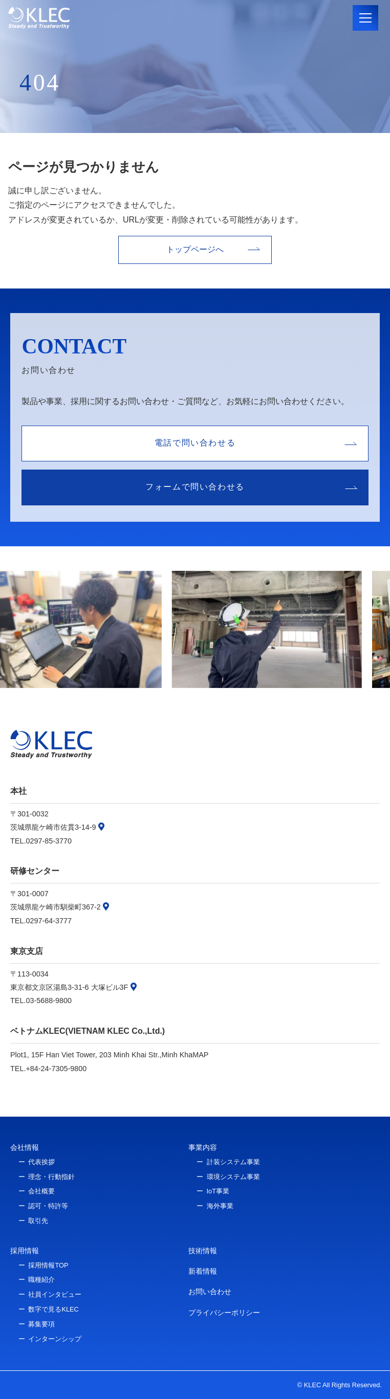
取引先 (38, 1221)
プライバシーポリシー (224, 1312)
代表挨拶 (41, 1162)
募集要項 (41, 1324)
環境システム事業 (233, 1177)
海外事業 (220, 1206)
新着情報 (202, 1271)
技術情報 (202, 1251)
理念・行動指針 (51, 1177)
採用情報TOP (48, 1265)
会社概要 (41, 1191)
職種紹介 (41, 1279)
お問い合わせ (209, 1291)
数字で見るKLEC (53, 1309)
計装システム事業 (233, 1162)
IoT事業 (218, 1191)
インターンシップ (54, 1339)
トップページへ (195, 249)
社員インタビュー (54, 1294)
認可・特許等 (48, 1206)
